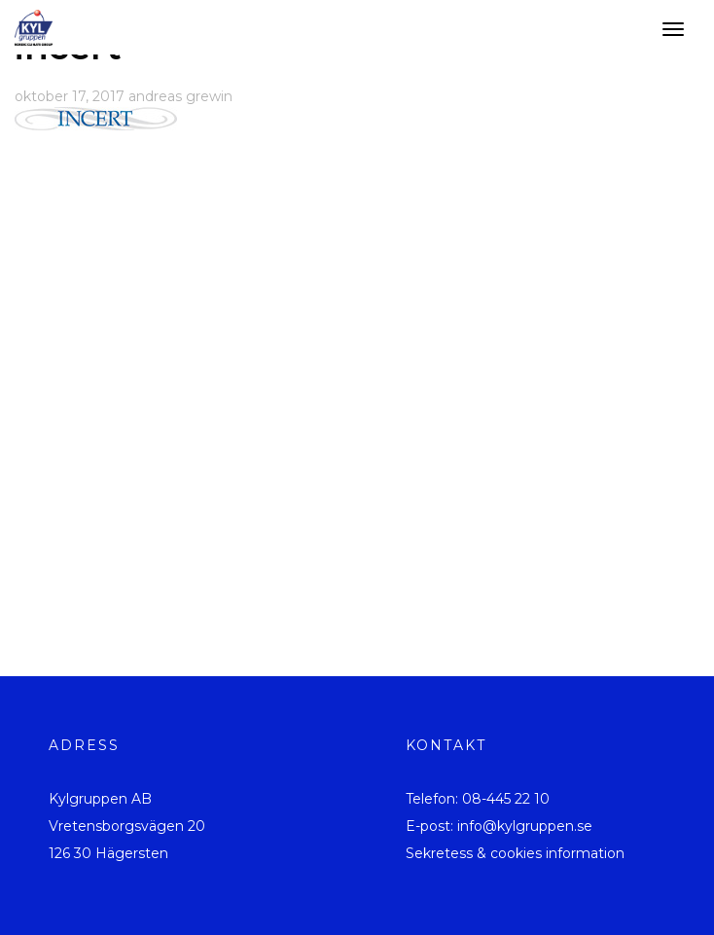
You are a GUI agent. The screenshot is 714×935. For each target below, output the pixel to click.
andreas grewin (180, 96)
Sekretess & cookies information (515, 853)
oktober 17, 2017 (70, 96)
